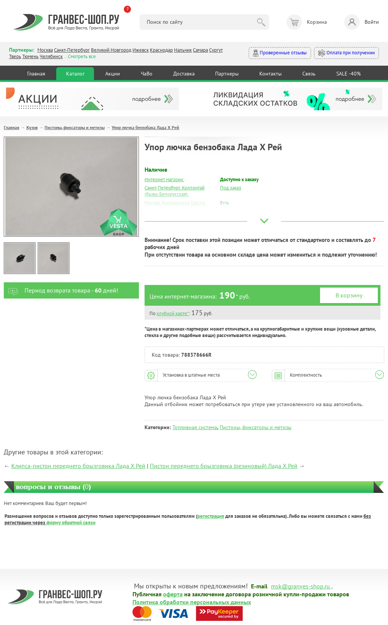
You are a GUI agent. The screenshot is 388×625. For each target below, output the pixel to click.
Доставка (184, 73)
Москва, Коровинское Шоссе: (175, 203)
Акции (112, 73)
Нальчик (183, 50)
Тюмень (30, 56)
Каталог (75, 73)
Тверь (15, 56)
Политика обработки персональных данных (191, 601)
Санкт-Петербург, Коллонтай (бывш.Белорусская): (175, 191)
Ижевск (140, 50)
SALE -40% (348, 73)
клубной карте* (173, 313)
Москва (45, 50)
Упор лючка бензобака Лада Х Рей (145, 127)
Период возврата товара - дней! (61, 290)
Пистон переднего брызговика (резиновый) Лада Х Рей (223, 466)
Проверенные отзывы (280, 53)
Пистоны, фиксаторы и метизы (75, 127)
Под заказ (230, 188)
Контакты (270, 73)
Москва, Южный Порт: (168, 211)
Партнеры (227, 73)
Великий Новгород (111, 50)
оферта (173, 593)
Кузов (32, 127)
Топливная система (194, 427)
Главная (36, 73)
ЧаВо (146, 73)
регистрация (210, 516)
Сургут (216, 50)
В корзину (349, 295)
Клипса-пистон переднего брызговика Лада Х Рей (78, 466)
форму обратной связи (70, 522)
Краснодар (161, 50)
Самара (200, 50)
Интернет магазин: (164, 179)
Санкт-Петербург (72, 50)
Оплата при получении (346, 53)
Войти (361, 22)
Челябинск (51, 56)
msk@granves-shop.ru (300, 585)
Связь (309, 73)
